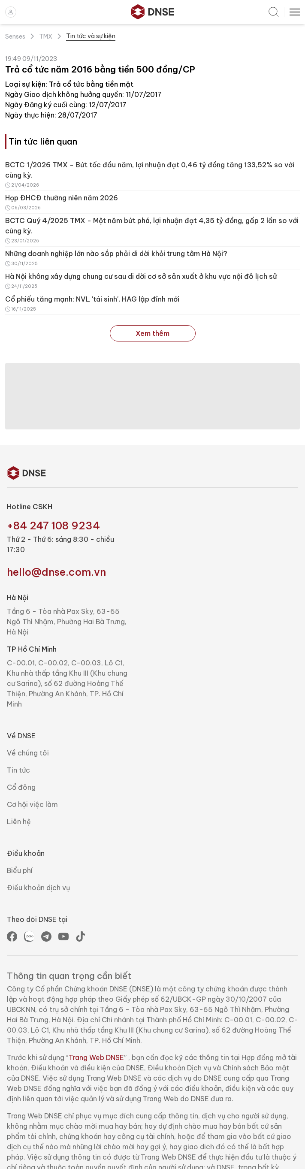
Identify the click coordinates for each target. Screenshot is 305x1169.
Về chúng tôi (28, 753)
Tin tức (18, 770)
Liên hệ (19, 821)
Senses (15, 36)
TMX (45, 36)
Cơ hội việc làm (32, 804)
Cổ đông (21, 787)
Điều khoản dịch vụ (38, 887)
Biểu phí (20, 870)
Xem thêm (152, 333)
